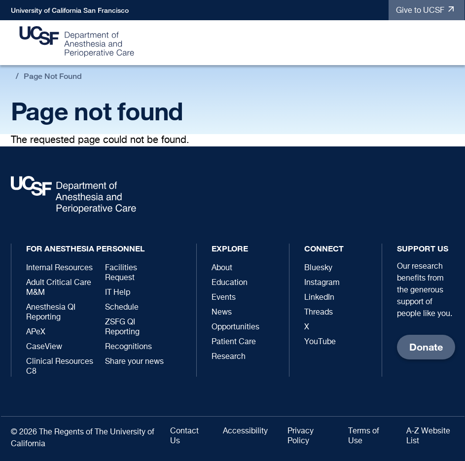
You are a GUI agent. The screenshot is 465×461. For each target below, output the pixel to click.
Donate (426, 347)
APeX (35, 332)
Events (224, 298)
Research (229, 357)
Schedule (122, 308)
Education (230, 283)
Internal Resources (59, 268)
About (222, 268)
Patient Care (234, 342)
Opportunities (235, 327)
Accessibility (245, 431)
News (222, 313)
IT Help (117, 293)
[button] (452, 43)
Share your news (134, 362)
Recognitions (128, 347)
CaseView (44, 347)
